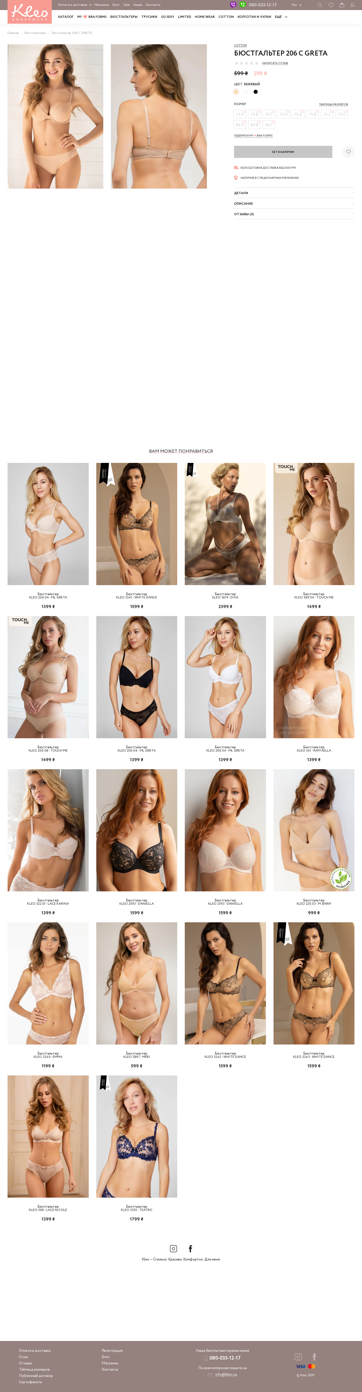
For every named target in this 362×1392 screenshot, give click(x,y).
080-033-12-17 (263, 5)
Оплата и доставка (72, 5)
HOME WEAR (205, 17)
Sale (126, 5)
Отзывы (25, 1363)
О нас (23, 1357)
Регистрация (112, 1351)
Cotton (240, 46)
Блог (116, 5)
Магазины (101, 5)
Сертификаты (30, 1382)
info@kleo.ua (226, 1374)
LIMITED (184, 17)
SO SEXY (167, 17)
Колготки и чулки (254, 17)
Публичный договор (36, 1376)
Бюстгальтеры (124, 17)
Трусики (149, 17)
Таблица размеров (34, 1369)
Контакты (153, 5)
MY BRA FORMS (92, 17)
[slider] (246, 63)
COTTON (226, 17)
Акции (137, 5)
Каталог (65, 17)
